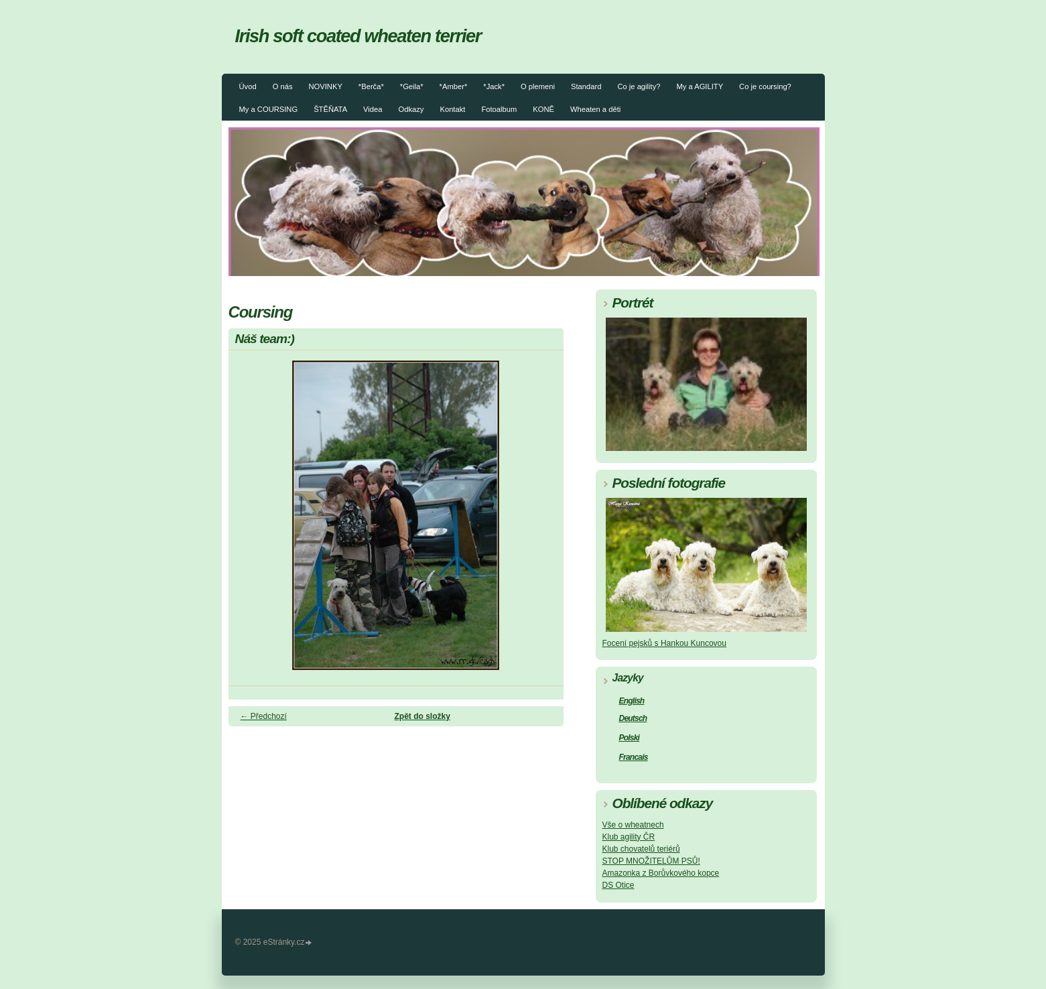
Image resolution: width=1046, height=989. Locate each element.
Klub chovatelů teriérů (641, 849)
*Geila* (411, 86)
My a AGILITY (699, 86)
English (632, 701)
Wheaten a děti (595, 109)
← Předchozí (264, 716)
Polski (629, 737)
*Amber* (454, 86)
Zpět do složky (422, 716)
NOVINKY (325, 86)
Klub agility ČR (628, 837)
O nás (283, 86)
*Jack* (494, 86)
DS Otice (618, 885)
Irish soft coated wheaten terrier (358, 35)
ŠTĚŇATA (330, 109)
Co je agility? (638, 86)
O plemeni (538, 86)
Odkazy (411, 109)
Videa (372, 109)
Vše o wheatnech (633, 825)
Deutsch (633, 718)
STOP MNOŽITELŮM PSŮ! (651, 861)
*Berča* (371, 86)
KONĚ (543, 109)
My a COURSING (268, 109)
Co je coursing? (765, 86)
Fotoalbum (499, 109)
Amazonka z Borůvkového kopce (661, 873)
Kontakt (452, 109)
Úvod (248, 86)
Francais (633, 757)
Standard (586, 86)
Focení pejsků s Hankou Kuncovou (664, 643)
